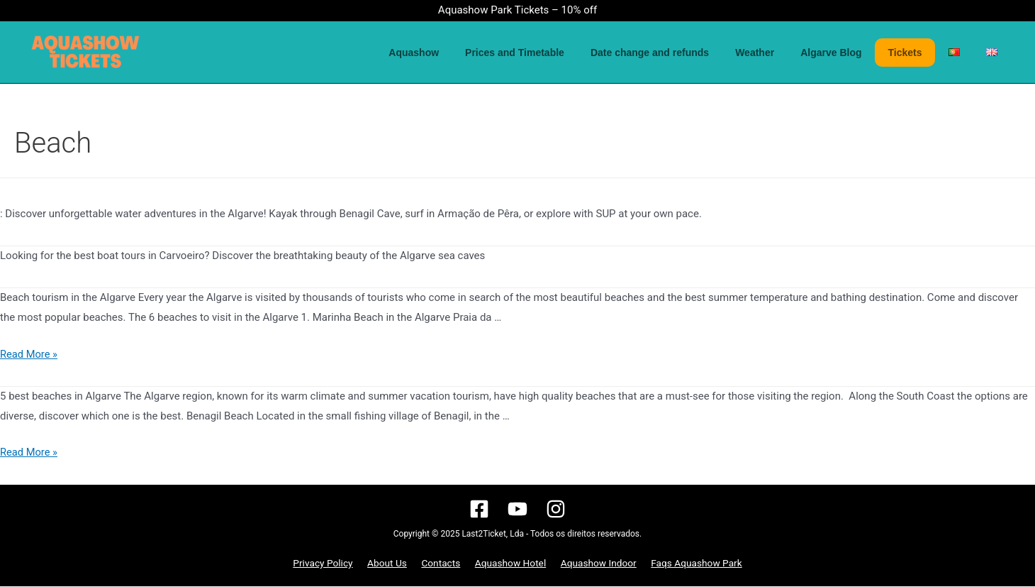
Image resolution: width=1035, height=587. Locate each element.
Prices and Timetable (556, 52)
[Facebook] (479, 509)
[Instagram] (556, 509)
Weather (783, 52)
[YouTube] (517, 509)
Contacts (441, 563)
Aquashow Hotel (507, 563)
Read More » (29, 354)
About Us (391, 563)
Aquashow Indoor (593, 563)
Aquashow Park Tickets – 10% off (517, 10)
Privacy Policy (331, 563)
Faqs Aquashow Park (688, 563)
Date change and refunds (684, 52)
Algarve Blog (853, 52)
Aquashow (462, 52)
